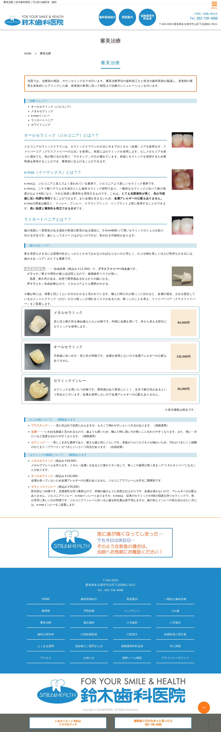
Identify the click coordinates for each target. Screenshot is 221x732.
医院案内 (132, 599)
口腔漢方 (132, 634)
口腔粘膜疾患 (89, 634)
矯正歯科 (88, 622)
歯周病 (46, 610)
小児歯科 (132, 622)
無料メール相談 (132, 657)
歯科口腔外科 (45, 634)
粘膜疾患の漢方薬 (175, 634)
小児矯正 (175, 622)
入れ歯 (175, 610)
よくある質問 (45, 646)
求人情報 (175, 646)
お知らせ (88, 657)
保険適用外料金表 (132, 646)
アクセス (45, 657)
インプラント (132, 610)
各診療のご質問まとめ (89, 646)
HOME (27, 53)
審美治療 (45, 622)
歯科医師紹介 (89, 599)
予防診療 (88, 610)
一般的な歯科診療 (175, 599)
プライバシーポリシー (175, 657)
